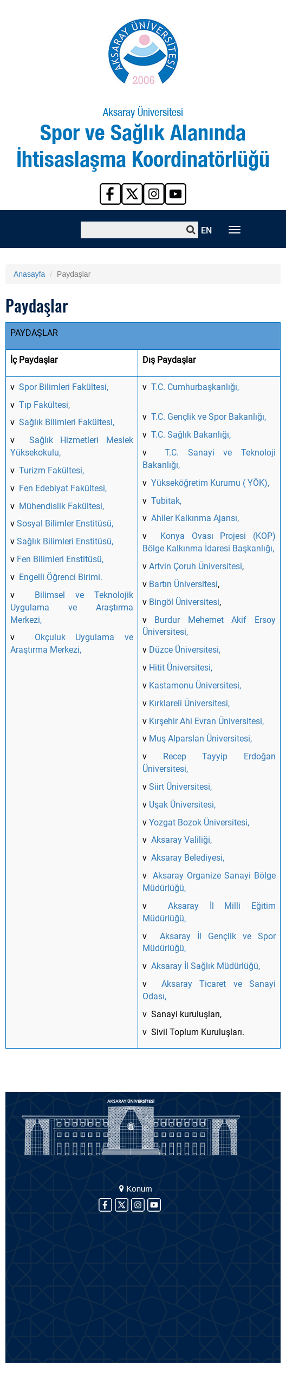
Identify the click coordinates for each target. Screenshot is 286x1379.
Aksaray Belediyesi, (187, 858)
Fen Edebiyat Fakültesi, (63, 488)
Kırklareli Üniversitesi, (190, 703)
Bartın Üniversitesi (183, 584)
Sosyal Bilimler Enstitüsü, (65, 523)
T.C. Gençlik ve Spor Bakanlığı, (208, 417)
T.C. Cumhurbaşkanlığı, (195, 387)
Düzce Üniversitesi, (183, 650)
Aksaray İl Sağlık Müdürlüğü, (205, 966)
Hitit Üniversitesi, (180, 667)
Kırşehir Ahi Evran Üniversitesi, (206, 721)
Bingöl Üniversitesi (184, 602)
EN (206, 230)
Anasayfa (29, 274)
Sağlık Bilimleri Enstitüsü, (65, 541)
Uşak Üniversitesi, (182, 804)
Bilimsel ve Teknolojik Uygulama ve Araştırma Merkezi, (71, 607)
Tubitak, (166, 501)
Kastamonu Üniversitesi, (195, 685)
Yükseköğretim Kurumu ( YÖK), (210, 483)
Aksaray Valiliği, (181, 840)
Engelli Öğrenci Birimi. (60, 577)
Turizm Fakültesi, (51, 470)
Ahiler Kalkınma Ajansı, (195, 518)
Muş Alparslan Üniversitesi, (200, 738)
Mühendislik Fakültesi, (60, 506)
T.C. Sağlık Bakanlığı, (191, 435)
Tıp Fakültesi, (44, 405)
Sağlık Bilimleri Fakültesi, (66, 422)
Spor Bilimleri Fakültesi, (63, 387)
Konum (135, 1188)
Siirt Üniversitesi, (180, 787)
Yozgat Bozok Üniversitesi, (199, 822)
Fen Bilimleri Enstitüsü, (60, 559)
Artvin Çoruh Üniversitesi (195, 566)
